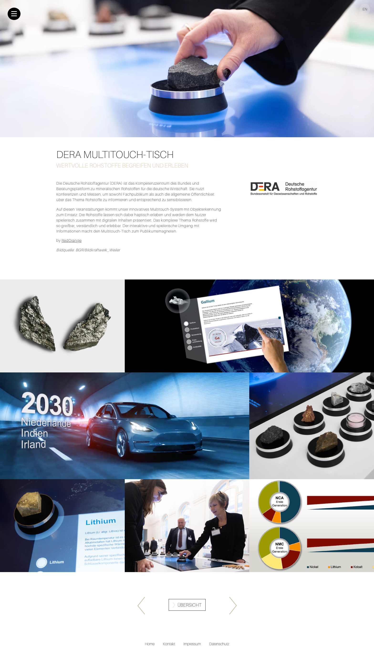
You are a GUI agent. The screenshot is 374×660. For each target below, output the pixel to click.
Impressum (192, 643)
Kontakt (169, 643)
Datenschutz (219, 643)
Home (150, 643)
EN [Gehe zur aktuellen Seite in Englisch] (365, 9)
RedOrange (71, 240)
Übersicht (189, 605)
